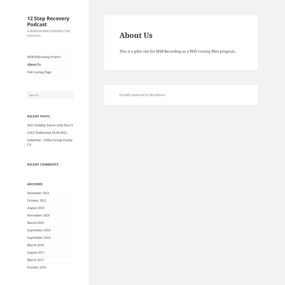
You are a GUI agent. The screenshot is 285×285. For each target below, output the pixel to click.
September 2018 (38, 238)
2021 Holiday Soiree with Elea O (50, 125)
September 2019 (38, 230)
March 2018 (35, 245)
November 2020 (38, 215)
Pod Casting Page (39, 72)
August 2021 (36, 208)
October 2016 (36, 267)
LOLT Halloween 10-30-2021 (47, 133)
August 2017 (36, 252)
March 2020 (35, 223)
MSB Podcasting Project (44, 57)
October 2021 (36, 200)
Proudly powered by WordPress (142, 95)
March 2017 (35, 260)
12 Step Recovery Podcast (48, 21)
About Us (34, 64)
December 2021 (38, 193)
